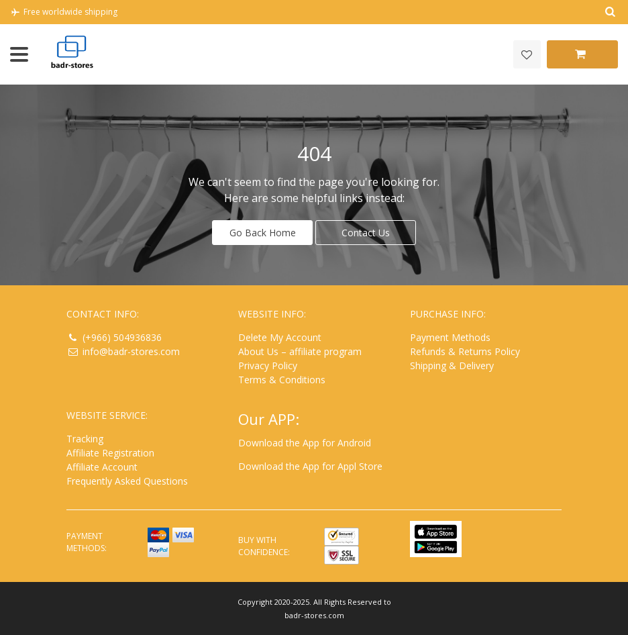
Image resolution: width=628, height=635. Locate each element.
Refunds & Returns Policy (465, 350)
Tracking (84, 438)
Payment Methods (450, 336)
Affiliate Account (102, 466)
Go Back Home (262, 232)
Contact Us (366, 232)
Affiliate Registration (110, 452)
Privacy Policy (267, 364)
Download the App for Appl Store (310, 465)
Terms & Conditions (281, 379)
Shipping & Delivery (452, 364)
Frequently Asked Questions (127, 480)
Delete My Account (279, 336)
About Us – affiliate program (300, 350)
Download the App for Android (304, 442)
